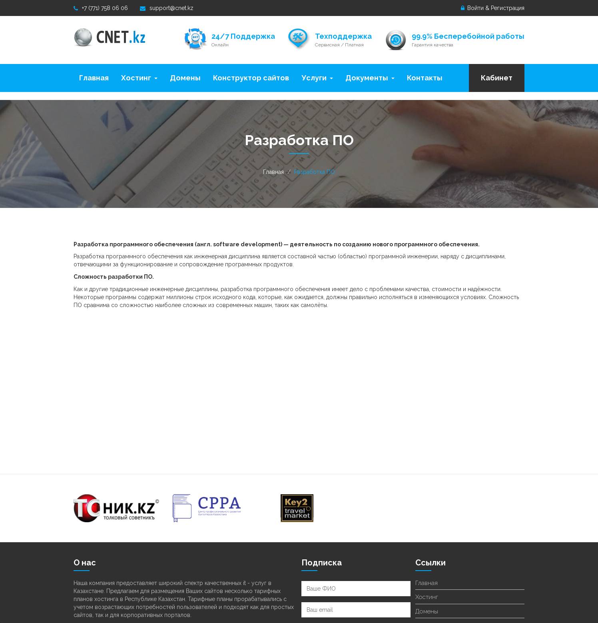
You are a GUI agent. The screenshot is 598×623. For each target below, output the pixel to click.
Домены (185, 78)
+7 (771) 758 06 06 (101, 8)
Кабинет (496, 78)
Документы (370, 78)
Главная (94, 78)
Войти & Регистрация (492, 8)
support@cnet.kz (166, 8)
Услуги (317, 78)
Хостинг (139, 78)
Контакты (425, 78)
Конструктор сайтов (251, 78)
